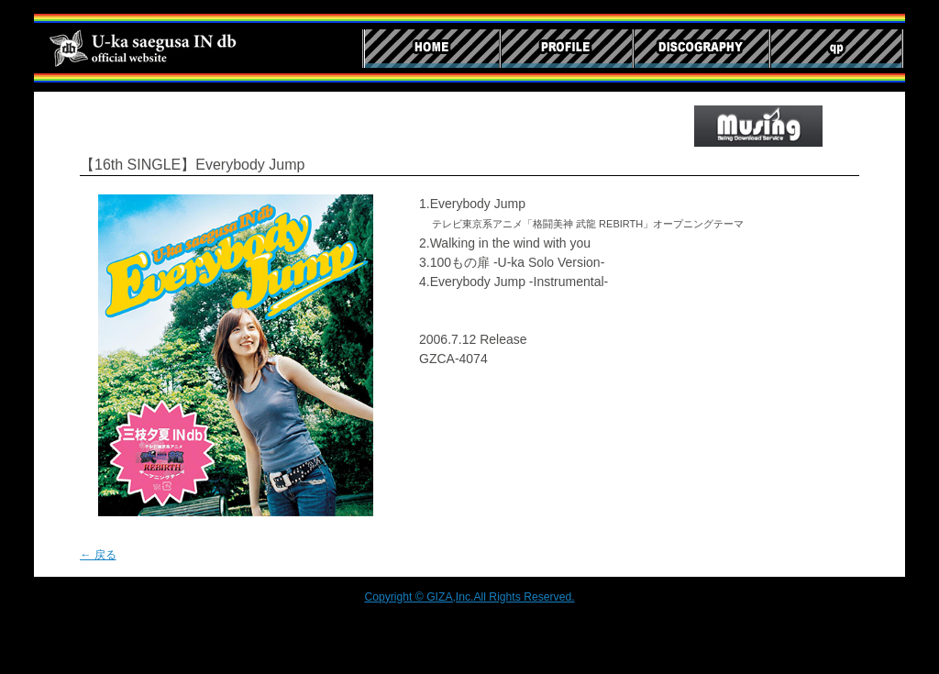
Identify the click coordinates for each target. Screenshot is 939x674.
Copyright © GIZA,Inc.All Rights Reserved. (469, 597)
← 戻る (98, 554)
